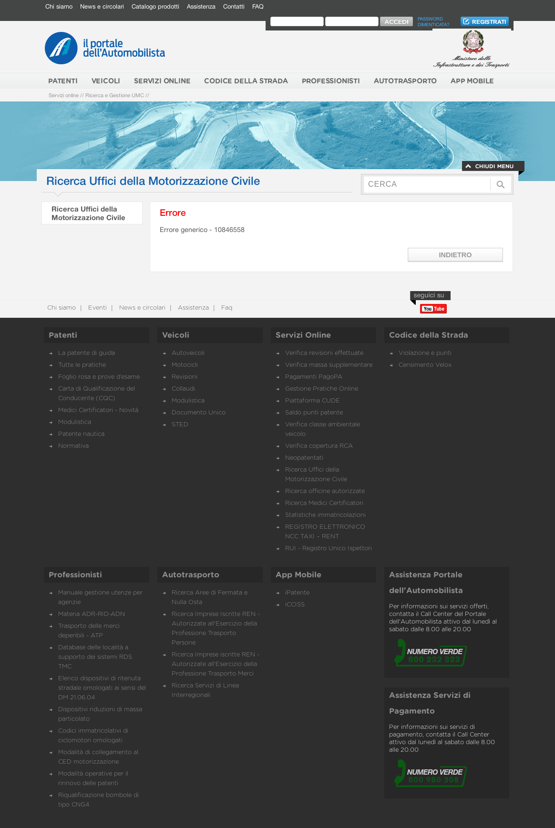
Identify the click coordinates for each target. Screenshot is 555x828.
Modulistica (74, 422)
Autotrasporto (190, 575)
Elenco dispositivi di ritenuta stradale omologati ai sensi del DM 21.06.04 (102, 688)
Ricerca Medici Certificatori (324, 503)
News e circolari (102, 6)
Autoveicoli (188, 353)
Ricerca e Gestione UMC (114, 95)
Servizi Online (303, 335)
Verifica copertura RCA (319, 446)
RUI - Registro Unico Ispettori (328, 548)
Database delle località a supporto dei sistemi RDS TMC (95, 657)
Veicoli (175, 335)
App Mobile (298, 575)
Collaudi (183, 389)
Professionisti (75, 575)
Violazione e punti (425, 353)
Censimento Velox (425, 365)
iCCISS (295, 605)
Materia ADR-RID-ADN (91, 614)
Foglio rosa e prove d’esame (99, 377)
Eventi (96, 308)
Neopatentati (304, 458)
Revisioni (184, 377)
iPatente (297, 593)
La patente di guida (86, 353)
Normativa (73, 446)
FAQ (258, 6)
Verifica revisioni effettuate (324, 353)
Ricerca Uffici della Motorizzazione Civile (88, 213)
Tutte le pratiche (82, 365)
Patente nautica (81, 434)
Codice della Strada (428, 335)
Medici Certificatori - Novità (98, 410)
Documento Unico (199, 413)
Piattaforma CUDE (312, 401)
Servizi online (64, 95)
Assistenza (201, 6)
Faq (225, 308)
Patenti (63, 335)
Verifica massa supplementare (328, 365)
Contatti (234, 6)
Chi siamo (58, 6)
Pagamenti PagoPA (313, 377)
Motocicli (185, 365)
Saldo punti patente (314, 413)
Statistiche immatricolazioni (325, 515)
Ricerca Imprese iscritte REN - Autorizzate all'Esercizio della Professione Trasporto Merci (215, 664)
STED (180, 425)
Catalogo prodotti (155, 6)
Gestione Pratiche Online (321, 389)
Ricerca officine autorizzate (325, 491)
